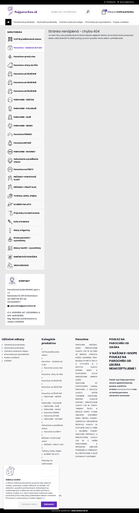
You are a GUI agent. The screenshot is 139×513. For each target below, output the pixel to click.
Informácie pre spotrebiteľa (98, 22)
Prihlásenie (110, 2)
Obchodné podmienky (47, 22)
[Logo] (22, 12)
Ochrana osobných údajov (71, 22)
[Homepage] (8, 22)
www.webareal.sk (79, 510)
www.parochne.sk (125, 389)
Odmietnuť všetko (29, 504)
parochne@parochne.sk (23, 305)
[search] (88, 11)
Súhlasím (49, 504)
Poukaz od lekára (121, 22)
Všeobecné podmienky (24, 22)
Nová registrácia (127, 2)
